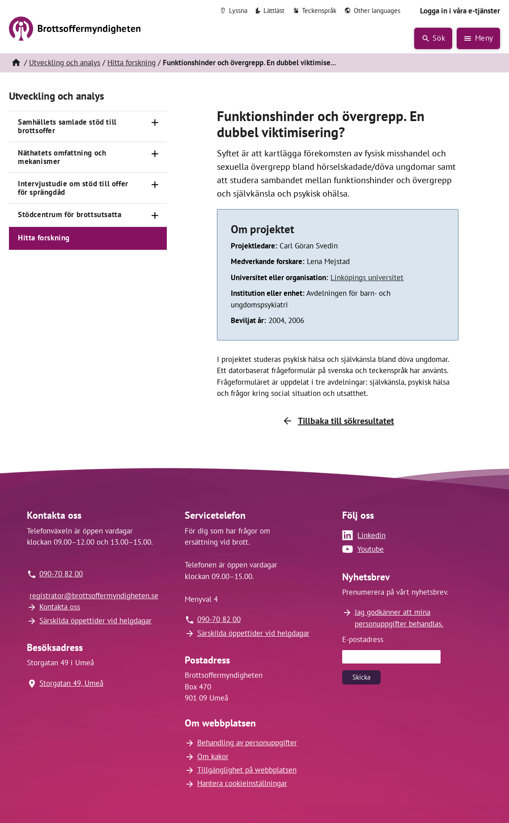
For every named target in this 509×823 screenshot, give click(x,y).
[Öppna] (155, 122)
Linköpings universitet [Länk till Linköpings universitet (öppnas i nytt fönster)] (367, 277)
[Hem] (15, 63)
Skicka (361, 677)
